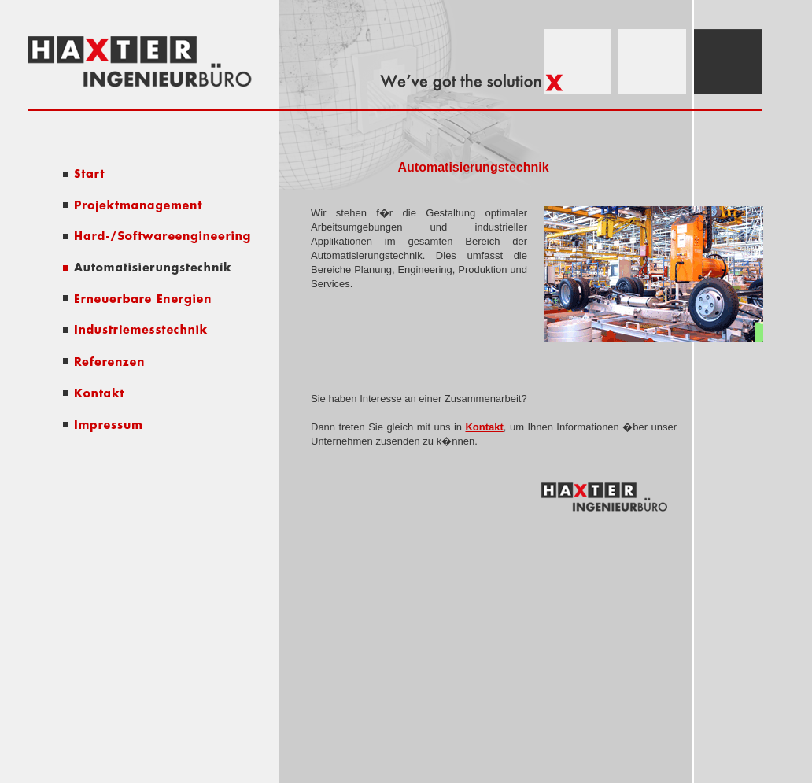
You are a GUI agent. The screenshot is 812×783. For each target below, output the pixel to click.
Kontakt (484, 427)
